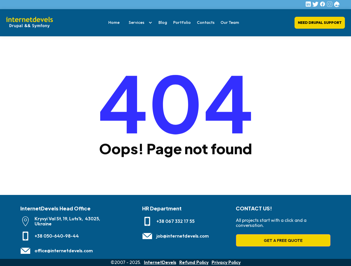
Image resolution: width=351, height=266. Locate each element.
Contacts (205, 22)
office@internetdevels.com (64, 250)
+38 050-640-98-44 (57, 236)
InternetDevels (160, 262)
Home (114, 22)
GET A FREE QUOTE (283, 240)
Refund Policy (194, 262)
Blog (162, 22)
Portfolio (182, 22)
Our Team (230, 22)
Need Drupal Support (320, 22)
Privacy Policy (226, 262)
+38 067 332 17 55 (175, 221)
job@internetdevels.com (182, 236)
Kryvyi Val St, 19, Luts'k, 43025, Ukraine (67, 221)
